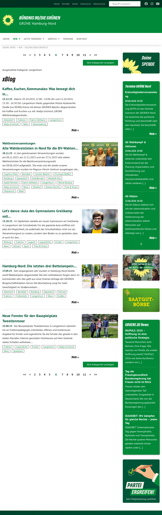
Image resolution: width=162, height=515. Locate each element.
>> (95, 55)
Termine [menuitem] (68, 39)
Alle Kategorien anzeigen (100, 62)
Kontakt (66, 3)
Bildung (7, 247)
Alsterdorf (8, 119)
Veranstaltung (39, 124)
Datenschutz (99, 3)
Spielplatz (18, 356)
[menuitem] (56, 4)
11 (84, 55)
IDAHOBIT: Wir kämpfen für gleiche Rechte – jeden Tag (141, 418)
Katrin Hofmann (38, 119)
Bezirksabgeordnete (36, 47)
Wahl (21, 196)
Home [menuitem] (6, 39)
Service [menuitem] (52, 39)
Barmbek (26, 179)
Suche (75, 3)
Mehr (74, 130)
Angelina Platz (11, 179)
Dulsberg (8, 183)
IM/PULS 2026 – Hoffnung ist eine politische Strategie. (137, 333)
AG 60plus (131, 196)
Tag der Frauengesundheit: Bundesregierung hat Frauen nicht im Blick (138, 376)
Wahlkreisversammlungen (19, 143)
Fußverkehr (21, 301)
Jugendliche (45, 247)
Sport (26, 251)
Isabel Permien (11, 188)
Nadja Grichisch (11, 124)
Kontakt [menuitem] (82, 39)
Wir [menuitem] (15, 39)
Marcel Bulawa (65, 188)
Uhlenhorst (9, 196)
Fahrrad (62, 297)
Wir (21, 47)
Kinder (58, 247)
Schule (16, 251)
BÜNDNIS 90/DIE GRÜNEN (41, 18)
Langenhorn (56, 119)
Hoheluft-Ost (54, 183)
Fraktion (22, 119)
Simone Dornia (53, 192)
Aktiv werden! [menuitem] (33, 39)
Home (56, 3)
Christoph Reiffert (62, 179)
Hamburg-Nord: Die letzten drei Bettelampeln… (40, 271)
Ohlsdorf (37, 192)
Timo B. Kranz (71, 192)
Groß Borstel (37, 183)
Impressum (85, 3)
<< (24, 55)
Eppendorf (22, 183)
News (25, 124)
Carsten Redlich (42, 179)
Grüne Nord (9, 47)
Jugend (31, 247)
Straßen (61, 301)
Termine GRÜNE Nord (139, 86)
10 (78, 55)
